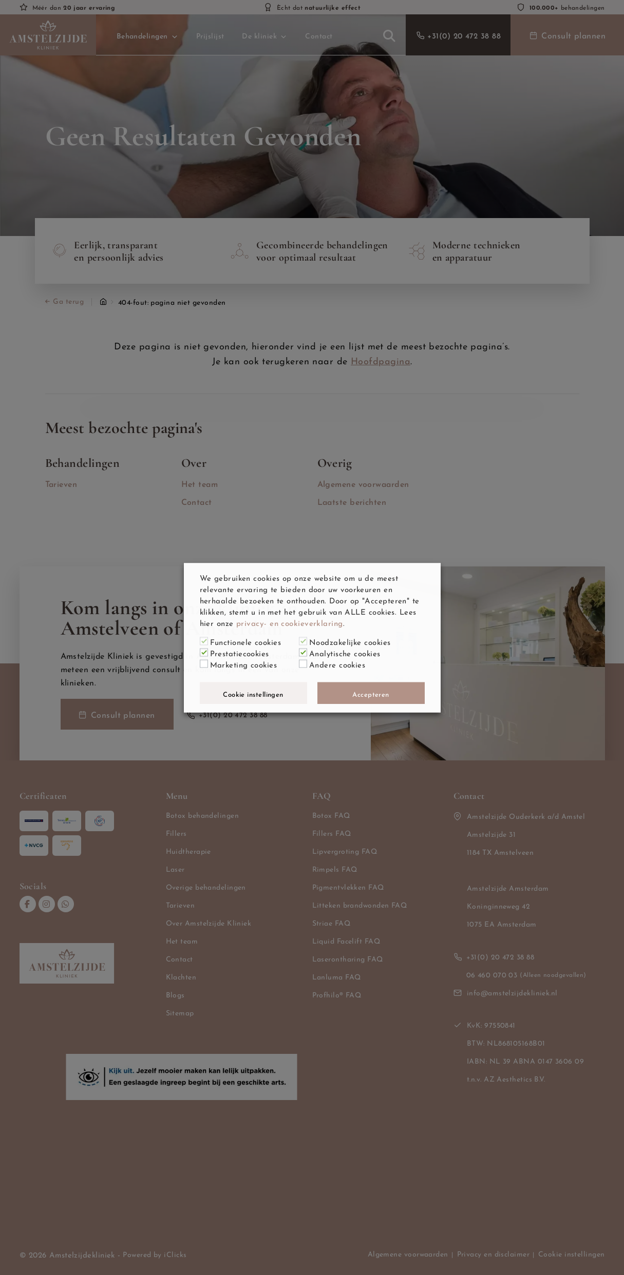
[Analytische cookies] (303, 653)
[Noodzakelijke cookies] (303, 641)
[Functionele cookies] (204, 641)
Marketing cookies (243, 663)
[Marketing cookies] (204, 664)
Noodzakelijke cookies (349, 641)
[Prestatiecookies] (204, 653)
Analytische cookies (345, 652)
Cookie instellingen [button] (253, 693)
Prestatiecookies (239, 652)
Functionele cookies (245, 641)
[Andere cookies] (303, 664)
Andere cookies (337, 663)
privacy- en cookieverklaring (289, 621)
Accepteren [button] (370, 693)
